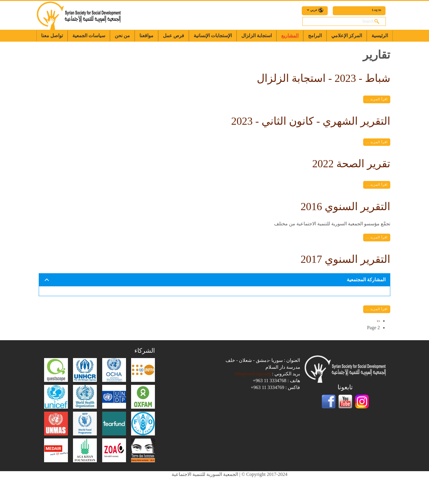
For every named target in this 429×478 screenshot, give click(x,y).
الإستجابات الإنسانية (213, 35)
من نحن (122, 35)
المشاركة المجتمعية (214, 281)
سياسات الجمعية (88, 35)
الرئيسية (380, 35)
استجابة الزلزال (256, 35)
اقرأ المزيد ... (377, 99)
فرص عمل (173, 35)
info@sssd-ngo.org (252, 373)
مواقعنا (146, 35)
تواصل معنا (52, 35)
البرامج (315, 35)
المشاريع (290, 35)
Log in (376, 10)
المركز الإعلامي (346, 35)
